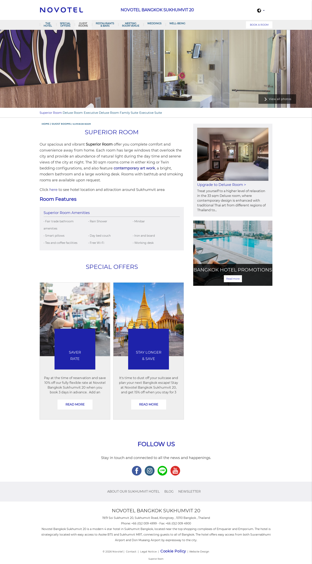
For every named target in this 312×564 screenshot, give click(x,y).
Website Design (199, 551)
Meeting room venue (130, 24)
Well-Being (177, 23)
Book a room (259, 24)
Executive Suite (150, 113)
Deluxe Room (73, 113)
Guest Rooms (83, 24)
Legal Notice (148, 551)
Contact (131, 551)
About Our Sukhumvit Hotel (133, 491)
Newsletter (189, 491)
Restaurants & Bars (105, 24)
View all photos (280, 99)
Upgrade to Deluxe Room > (221, 185)
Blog (169, 491)
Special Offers (65, 24)
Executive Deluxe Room (101, 113)
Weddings (154, 23)
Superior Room (51, 113)
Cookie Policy (173, 551)
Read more (75, 404)
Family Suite (129, 113)
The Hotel (48, 24)
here (53, 190)
